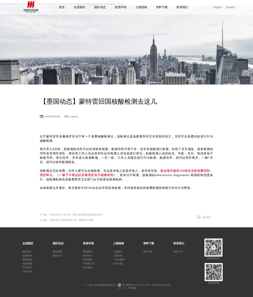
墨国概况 (87, 251)
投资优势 (87, 259)
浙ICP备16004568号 (161, 285)
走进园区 (79, 7)
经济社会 (87, 255)
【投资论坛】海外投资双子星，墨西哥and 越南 (71, 220)
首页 (62, 7)
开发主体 (27, 271)
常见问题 (117, 263)
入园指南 (141, 7)
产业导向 (27, 267)
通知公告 (57, 255)
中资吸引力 (89, 263)
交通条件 (27, 255)
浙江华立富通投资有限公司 (103, 285)
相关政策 (87, 267)
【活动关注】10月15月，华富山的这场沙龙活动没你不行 (76, 214)
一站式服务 (119, 259)
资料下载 (162, 7)
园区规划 (27, 259)
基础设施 (27, 263)
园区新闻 (57, 251)
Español (230, 7)
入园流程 (117, 255)
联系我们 (182, 7)
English (218, 7)
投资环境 (120, 7)
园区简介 (27, 251)
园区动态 (100, 7)
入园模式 (117, 251)
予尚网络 (132, 288)
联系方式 (178, 251)
